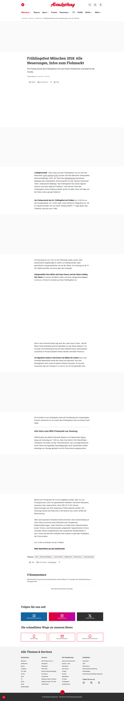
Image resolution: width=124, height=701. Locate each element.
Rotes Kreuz (78, 557)
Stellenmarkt (45, 684)
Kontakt (64, 674)
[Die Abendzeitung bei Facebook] (34, 616)
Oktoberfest (68, 557)
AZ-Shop (64, 679)
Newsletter (45, 663)
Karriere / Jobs (66, 663)
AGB (84, 663)
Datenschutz (86, 666)
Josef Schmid (48, 175)
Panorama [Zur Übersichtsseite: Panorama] (64, 12)
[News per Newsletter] (62, 637)
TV (21, 679)
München (31, 18)
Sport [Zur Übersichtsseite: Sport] (44, 12)
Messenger (45, 666)
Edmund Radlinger (45, 557)
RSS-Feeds (44, 668)
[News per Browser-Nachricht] (90, 637)
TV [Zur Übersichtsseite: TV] (73, 12)
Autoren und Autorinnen (68, 661)
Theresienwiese (89, 557)
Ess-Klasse (45, 674)
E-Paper (64, 671)
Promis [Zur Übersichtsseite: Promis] (54, 12)
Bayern (23, 666)
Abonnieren (65, 666)
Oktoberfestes (69, 178)
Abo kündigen (86, 671)
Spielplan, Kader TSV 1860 (49, 681)
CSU (56, 175)
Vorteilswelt (45, 676)
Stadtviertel (38, 18)
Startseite (24, 18)
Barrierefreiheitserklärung (90, 668)
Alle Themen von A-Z (47, 661)
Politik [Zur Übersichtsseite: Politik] (80, 12)
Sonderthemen (66, 684)
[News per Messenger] (34, 637)
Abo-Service (65, 668)
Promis (23, 674)
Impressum (86, 661)
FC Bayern (24, 668)
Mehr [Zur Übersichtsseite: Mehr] (97, 12)
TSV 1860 (23, 671)
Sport (22, 676)
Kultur (22, 681)
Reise (22, 684)
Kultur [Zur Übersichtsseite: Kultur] (88, 12)
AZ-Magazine (65, 681)
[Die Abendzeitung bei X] (90, 616)
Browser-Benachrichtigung (49, 671)
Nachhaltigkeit (25, 686)
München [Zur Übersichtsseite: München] (25, 12)
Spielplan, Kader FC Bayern (49, 679)
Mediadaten (65, 676)
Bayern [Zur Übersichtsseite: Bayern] (37, 12)
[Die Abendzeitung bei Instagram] (62, 616)
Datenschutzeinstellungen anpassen (93, 674)
